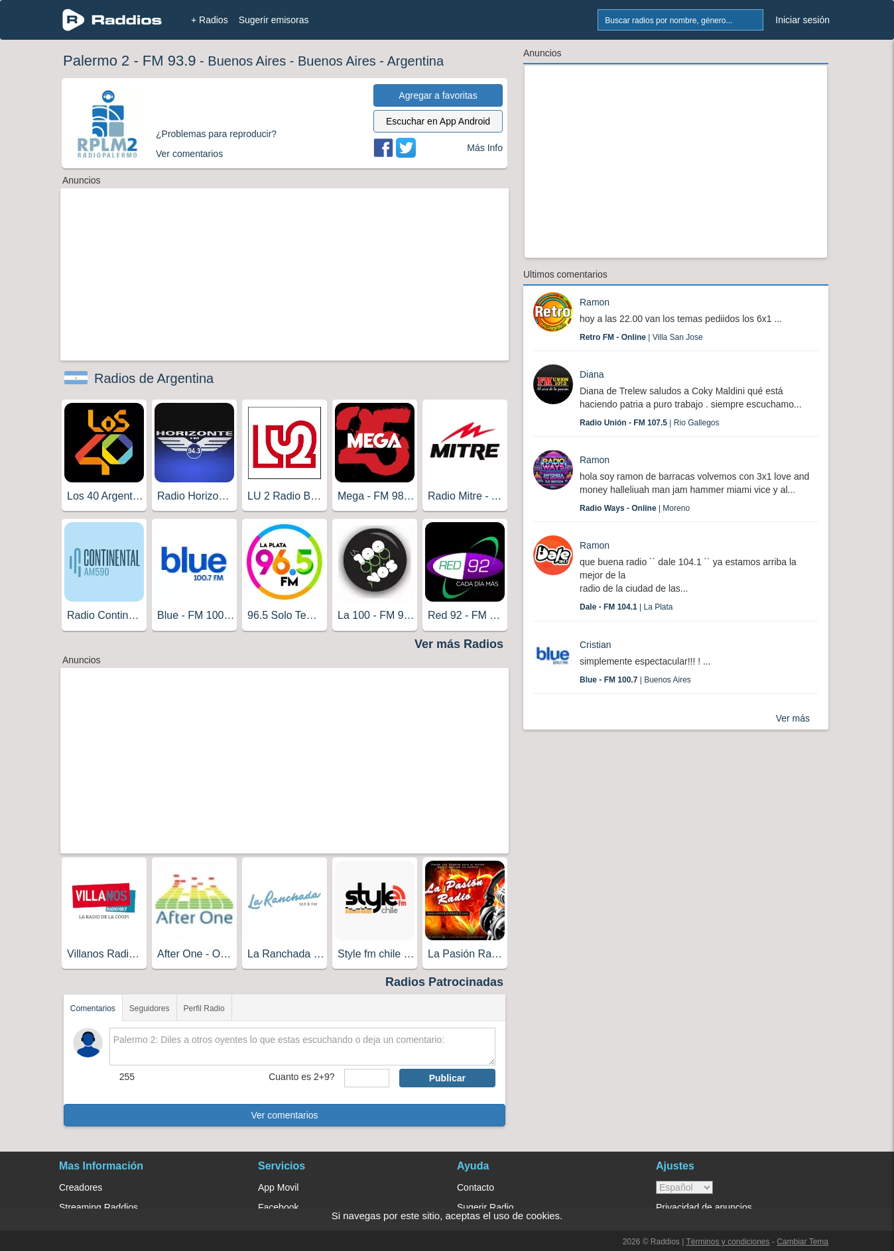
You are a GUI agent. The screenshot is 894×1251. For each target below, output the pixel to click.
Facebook (278, 1207)
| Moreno (635, 508)
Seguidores (149, 1008)
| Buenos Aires (635, 679)
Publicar (447, 1078)
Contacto (475, 1187)
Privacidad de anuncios (704, 1207)
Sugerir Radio (485, 1207)
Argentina (415, 61)
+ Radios (209, 20)
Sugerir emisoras (274, 20)
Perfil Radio (204, 1008)
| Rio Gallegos (650, 422)
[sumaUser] (366, 1078)
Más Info (485, 147)
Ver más (793, 718)
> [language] (684, 1187)
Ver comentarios (284, 1115)
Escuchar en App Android (438, 121)
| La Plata (626, 607)
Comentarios (92, 1008)
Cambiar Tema (802, 1241)
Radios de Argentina (154, 378)
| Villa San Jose (641, 337)
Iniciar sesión (802, 20)
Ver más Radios (459, 644)
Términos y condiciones (727, 1241)
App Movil (278, 1187)
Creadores (80, 1187)
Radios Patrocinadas (444, 982)
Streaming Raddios (98, 1207)
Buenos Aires (247, 61)
